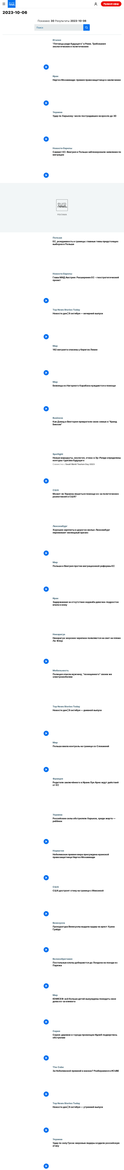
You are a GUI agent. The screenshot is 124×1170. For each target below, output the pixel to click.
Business (58, 417)
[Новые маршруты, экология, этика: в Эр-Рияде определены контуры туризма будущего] (87, 471)
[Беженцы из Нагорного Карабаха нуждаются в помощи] (87, 398)
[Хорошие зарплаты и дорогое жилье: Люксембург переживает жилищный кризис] (87, 543)
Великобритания (62, 958)
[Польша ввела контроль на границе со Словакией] (87, 759)
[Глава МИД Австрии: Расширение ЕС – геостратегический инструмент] (87, 290)
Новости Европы (62, 148)
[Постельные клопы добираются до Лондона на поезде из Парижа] (87, 975)
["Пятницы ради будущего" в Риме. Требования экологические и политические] (87, 56)
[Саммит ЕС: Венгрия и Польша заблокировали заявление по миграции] (87, 165)
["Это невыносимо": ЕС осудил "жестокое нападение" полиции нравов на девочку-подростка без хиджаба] (87, 615)
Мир (55, 345)
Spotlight (58, 454)
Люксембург (60, 526)
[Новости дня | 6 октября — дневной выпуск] (87, 723)
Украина (57, 112)
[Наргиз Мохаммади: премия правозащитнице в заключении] (87, 93)
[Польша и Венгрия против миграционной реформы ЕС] (87, 579)
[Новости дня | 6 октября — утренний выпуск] (87, 1120)
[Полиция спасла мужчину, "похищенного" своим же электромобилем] (87, 687)
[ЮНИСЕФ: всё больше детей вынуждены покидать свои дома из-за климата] (87, 1012)
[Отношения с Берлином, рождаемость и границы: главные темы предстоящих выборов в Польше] (87, 254)
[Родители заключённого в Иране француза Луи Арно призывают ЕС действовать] (87, 795)
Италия (57, 40)
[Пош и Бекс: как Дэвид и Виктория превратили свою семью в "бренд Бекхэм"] (87, 434)
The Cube (58, 1067)
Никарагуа (59, 634)
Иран (55, 76)
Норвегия (58, 850)
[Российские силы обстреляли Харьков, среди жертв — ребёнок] (87, 831)
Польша (57, 237)
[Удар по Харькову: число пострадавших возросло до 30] (87, 129)
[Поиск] (62, 27)
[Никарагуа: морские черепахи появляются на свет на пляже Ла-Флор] (87, 651)
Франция (58, 778)
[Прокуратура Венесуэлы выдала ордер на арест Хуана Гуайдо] (87, 939)
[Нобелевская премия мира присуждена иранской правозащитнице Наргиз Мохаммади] (87, 867)
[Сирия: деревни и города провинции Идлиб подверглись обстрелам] (87, 1048)
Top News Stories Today (66, 309)
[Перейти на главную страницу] (12, 4)
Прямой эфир (111, 3)
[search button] (86, 27)
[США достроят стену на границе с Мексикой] (87, 903)
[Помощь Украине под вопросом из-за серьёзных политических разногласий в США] (87, 507)
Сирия (56, 1031)
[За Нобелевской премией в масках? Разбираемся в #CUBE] (87, 1084)
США (56, 490)
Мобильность (61, 670)
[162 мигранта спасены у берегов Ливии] (87, 362)
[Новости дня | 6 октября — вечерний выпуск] (87, 326)
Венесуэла (59, 922)
